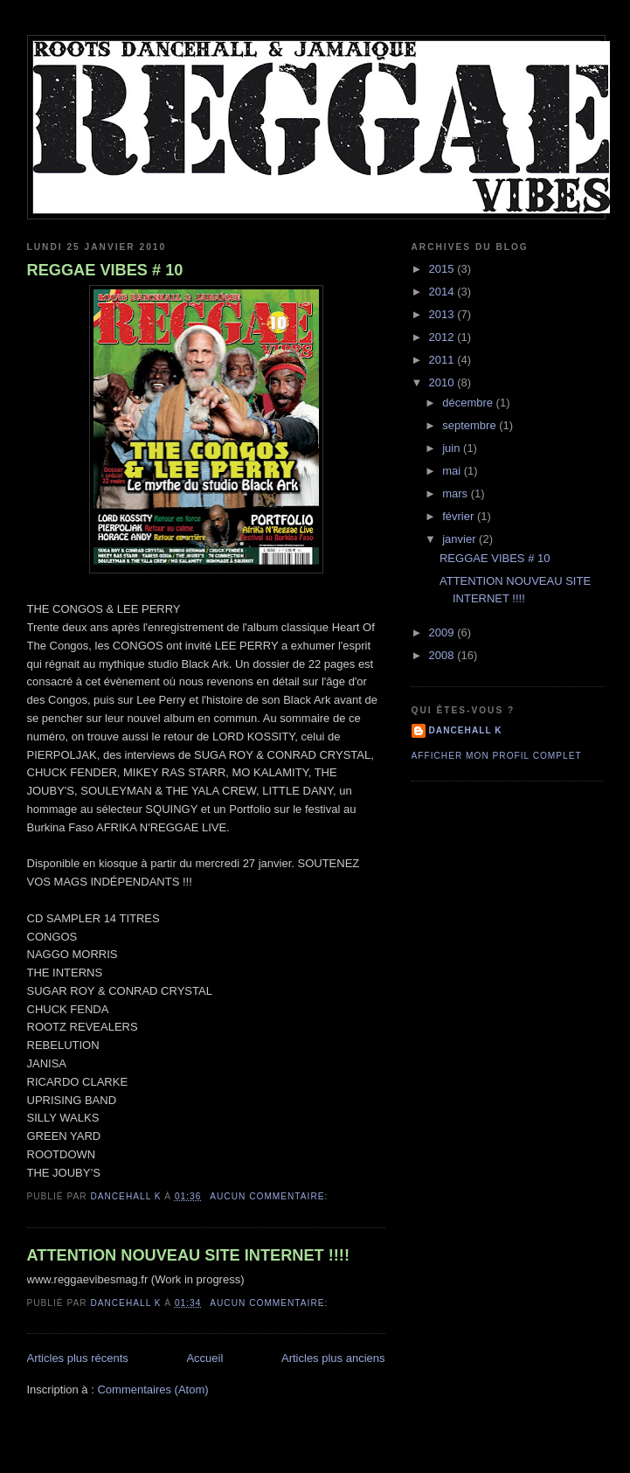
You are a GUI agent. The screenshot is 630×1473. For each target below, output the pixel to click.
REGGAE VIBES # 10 (105, 270)
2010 (443, 382)
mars (456, 493)
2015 (443, 268)
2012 (443, 337)
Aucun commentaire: (270, 1196)
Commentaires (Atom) (152, 1389)
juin (452, 448)
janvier (460, 538)
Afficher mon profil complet (497, 756)
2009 (443, 632)
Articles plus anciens (333, 1358)
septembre (470, 425)
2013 (443, 314)
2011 (443, 359)
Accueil (204, 1358)
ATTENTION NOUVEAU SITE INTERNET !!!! (188, 1255)
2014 (443, 291)
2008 (443, 655)
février (459, 516)
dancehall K (465, 730)
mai (453, 470)
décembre (468, 402)
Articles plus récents (77, 1358)
